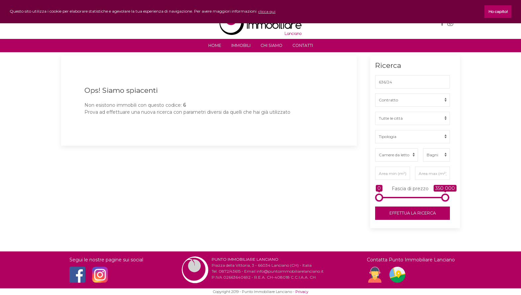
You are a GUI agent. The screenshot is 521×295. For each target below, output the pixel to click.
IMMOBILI (241, 45)
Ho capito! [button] (498, 11)
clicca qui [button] (266, 11)
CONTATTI (302, 45)
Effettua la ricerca (412, 213)
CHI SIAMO (271, 45)
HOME (214, 45)
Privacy (301, 291)
